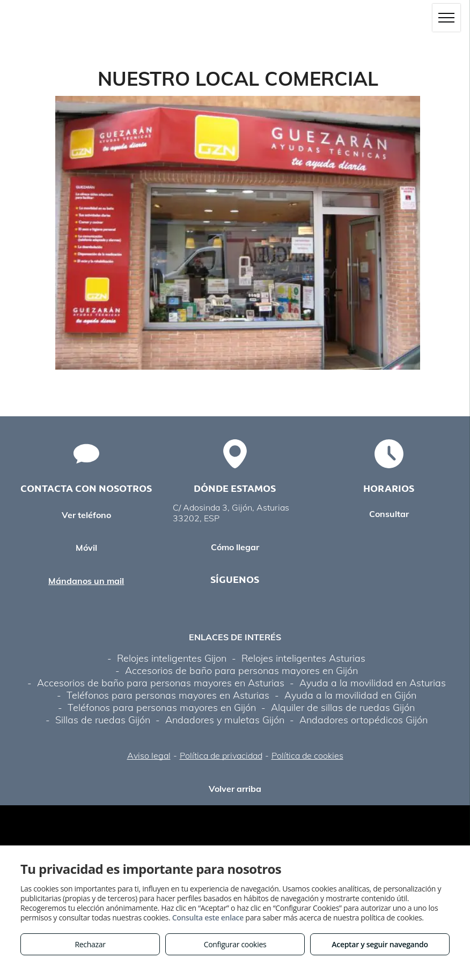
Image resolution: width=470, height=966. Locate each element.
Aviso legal (149, 755)
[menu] (446, 18)
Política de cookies (307, 755)
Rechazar (90, 944)
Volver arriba (235, 788)
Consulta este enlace (208, 917)
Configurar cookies (235, 944)
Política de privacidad (221, 755)
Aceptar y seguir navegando (380, 944)
